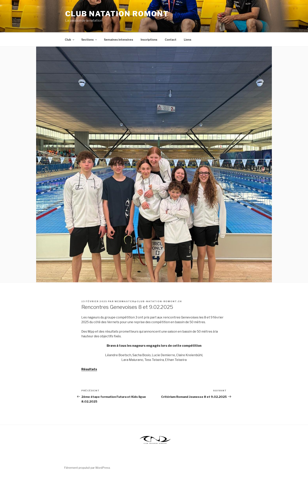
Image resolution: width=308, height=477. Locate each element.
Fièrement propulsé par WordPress (87, 467)
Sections (89, 39)
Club (70, 39)
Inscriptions (149, 39)
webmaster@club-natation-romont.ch (148, 301)
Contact (170, 39)
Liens (187, 39)
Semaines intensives (118, 39)
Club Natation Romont (117, 13)
